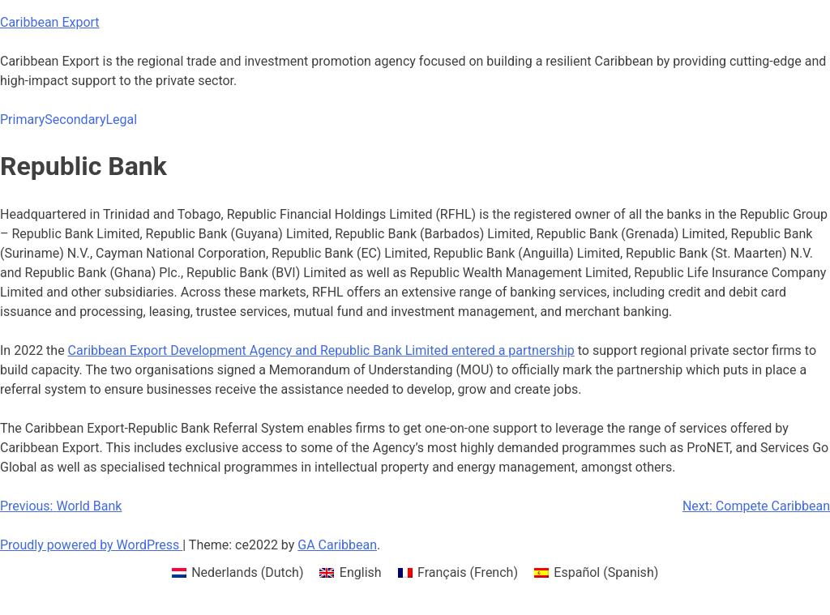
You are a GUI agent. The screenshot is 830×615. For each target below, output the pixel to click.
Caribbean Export (50, 22)
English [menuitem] (361, 572)
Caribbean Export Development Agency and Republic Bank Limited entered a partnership (321, 350)
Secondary (75, 119)
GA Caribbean (337, 545)
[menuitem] (238, 573)
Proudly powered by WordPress (91, 545)
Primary (22, 119)
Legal (121, 119)
